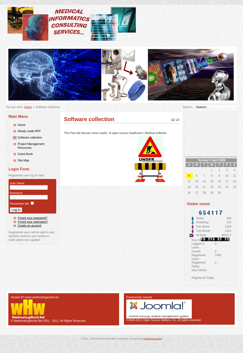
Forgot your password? (32, 218)
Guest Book (25, 154)
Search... (188, 107)
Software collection (30, 137)
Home (28, 107)
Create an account (29, 225)
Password (16, 193)
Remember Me (19, 203)
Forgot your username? (33, 222)
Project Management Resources (31, 145)
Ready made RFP (29, 131)
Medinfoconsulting (152, 338)
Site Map (23, 160)
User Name (17, 183)
